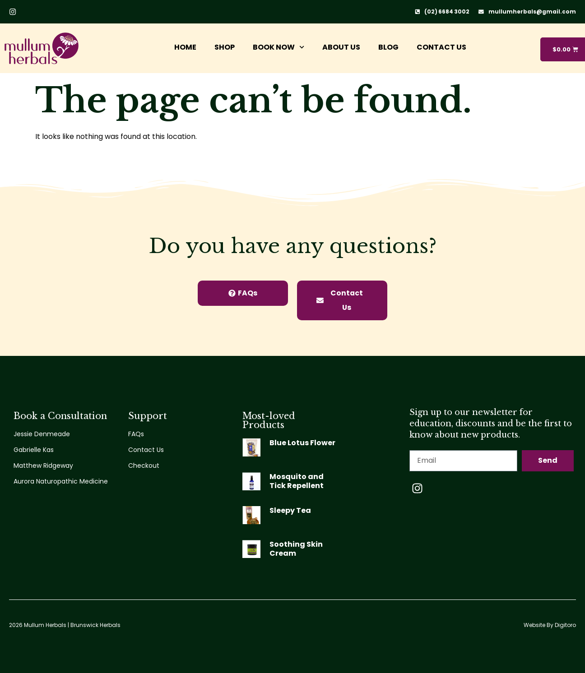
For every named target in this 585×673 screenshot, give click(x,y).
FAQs (136, 433)
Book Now (277, 47)
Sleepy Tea (290, 510)
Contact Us (440, 47)
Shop (223, 47)
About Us (340, 47)
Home (184, 47)
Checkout (143, 465)
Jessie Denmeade (42, 433)
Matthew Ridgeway (43, 465)
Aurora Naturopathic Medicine (61, 481)
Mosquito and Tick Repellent (296, 481)
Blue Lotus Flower (302, 443)
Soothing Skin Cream (296, 548)
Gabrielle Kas (34, 449)
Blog (387, 47)
